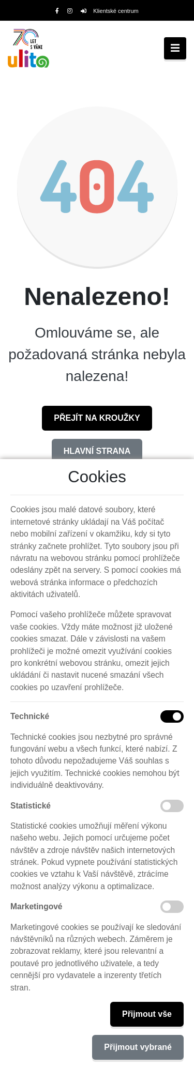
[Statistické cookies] (172, 806)
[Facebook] (57, 11)
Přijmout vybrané (138, 1047)
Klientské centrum (110, 11)
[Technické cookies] (172, 716)
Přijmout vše (147, 1014)
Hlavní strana (97, 451)
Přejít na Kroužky (97, 418)
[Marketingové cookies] (172, 907)
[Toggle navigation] (175, 48)
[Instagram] (69, 11)
